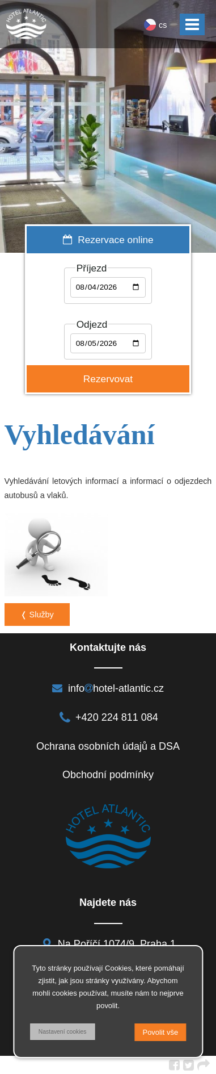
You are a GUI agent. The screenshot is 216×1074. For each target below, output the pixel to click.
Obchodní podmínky (108, 774)
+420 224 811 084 (108, 717)
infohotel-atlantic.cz (108, 688)
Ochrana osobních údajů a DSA (108, 746)
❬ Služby (37, 614)
